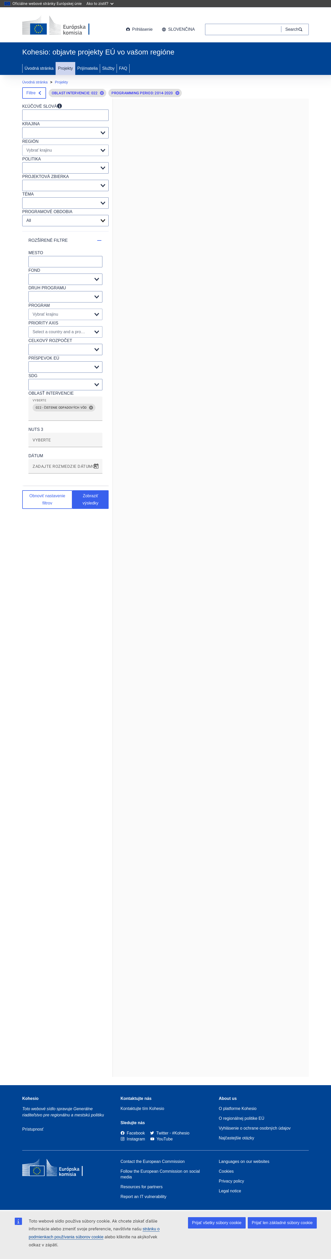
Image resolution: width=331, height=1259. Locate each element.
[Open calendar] (96, 466)
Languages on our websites (244, 1161)
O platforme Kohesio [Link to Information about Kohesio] (238, 1108)
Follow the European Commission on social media (160, 1174)
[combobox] (65, 416)
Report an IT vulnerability (144, 1196)
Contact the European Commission (153, 1161)
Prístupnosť (32, 1129)
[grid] (65, 411)
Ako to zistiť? (100, 3)
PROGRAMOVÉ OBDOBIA (47, 211)
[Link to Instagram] (133, 1139)
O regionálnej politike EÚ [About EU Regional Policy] (241, 1118)
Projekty (65, 68)
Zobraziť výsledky (90, 499)
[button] (101, 93)
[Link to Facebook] (133, 1133)
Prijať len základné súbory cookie (282, 1223)
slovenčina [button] (178, 29)
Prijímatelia (87, 68)
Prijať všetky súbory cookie (217, 1223)
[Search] (295, 29)
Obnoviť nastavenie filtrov (47, 499)
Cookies (226, 1171)
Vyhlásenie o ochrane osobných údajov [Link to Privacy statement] (255, 1128)
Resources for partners (142, 1187)
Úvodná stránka (39, 68)
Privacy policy (231, 1181)
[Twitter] (159, 1133)
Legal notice (230, 1191)
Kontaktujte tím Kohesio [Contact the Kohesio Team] (142, 1108)
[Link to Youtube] (161, 1139)
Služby (108, 68)
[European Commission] (64, 25)
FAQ (123, 68)
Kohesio (30, 1098)
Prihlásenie (139, 29)
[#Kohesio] (181, 1133)
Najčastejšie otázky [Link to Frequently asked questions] (236, 1138)
